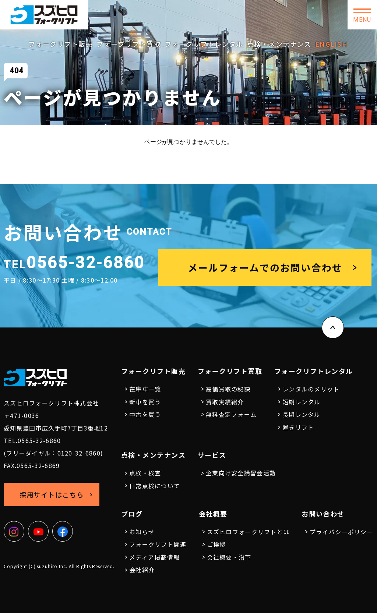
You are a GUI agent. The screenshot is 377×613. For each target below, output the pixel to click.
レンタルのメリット (311, 389)
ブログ (131, 513)
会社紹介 (142, 569)
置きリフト (298, 427)
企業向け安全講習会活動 (241, 472)
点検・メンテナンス (279, 44)
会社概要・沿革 (229, 557)
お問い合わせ (318, 15)
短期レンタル (301, 401)
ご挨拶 (216, 544)
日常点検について (154, 485)
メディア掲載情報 (154, 557)
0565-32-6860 (183, 11)
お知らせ (142, 531)
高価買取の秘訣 (228, 389)
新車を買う (145, 401)
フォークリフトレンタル (204, 44)
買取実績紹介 (225, 401)
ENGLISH (331, 44)
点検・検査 (145, 472)
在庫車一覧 (145, 389)
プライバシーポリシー (341, 531)
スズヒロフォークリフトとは (248, 531)
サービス (212, 455)
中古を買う (145, 414)
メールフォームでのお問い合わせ (265, 267)
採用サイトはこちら (255, 14)
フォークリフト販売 (60, 44)
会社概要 (213, 513)
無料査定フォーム (231, 414)
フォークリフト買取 (128, 44)
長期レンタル (301, 414)
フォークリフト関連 (158, 544)
